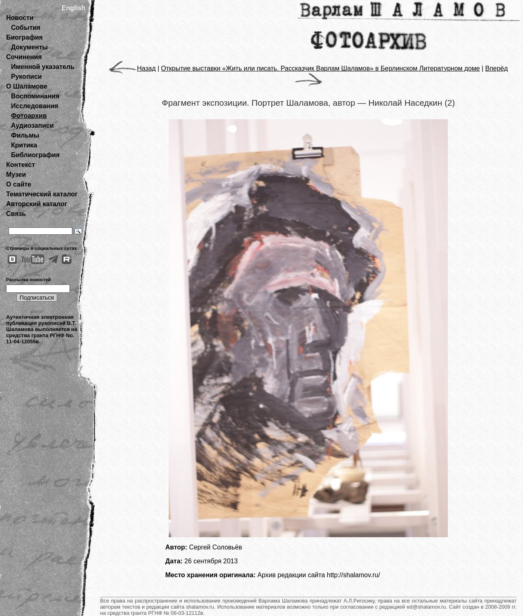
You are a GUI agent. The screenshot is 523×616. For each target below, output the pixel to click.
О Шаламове (26, 86)
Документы (29, 47)
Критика (24, 145)
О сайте (18, 184)
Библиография (35, 154)
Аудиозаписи (32, 125)
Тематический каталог (42, 194)
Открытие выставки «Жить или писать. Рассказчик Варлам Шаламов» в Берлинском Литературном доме (320, 68)
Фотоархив (29, 115)
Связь (16, 213)
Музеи (16, 174)
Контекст (20, 164)
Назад (132, 68)
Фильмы (25, 135)
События (25, 27)
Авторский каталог (36, 203)
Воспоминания (35, 96)
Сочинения (24, 56)
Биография (24, 37)
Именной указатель (42, 66)
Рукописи (26, 76)
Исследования (34, 105)
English (73, 7)
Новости (20, 17)
